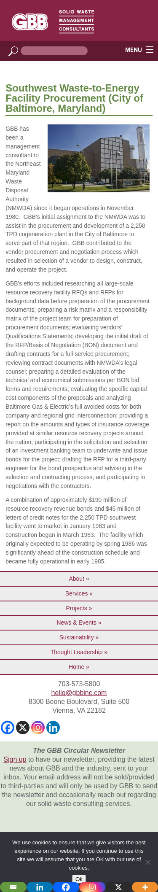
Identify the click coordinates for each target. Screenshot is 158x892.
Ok (79, 879)
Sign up (14, 759)
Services (76, 593)
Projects (76, 608)
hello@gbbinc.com (79, 692)
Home (76, 666)
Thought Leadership (77, 652)
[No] (147, 862)
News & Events (76, 622)
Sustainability (76, 637)
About (76, 578)
